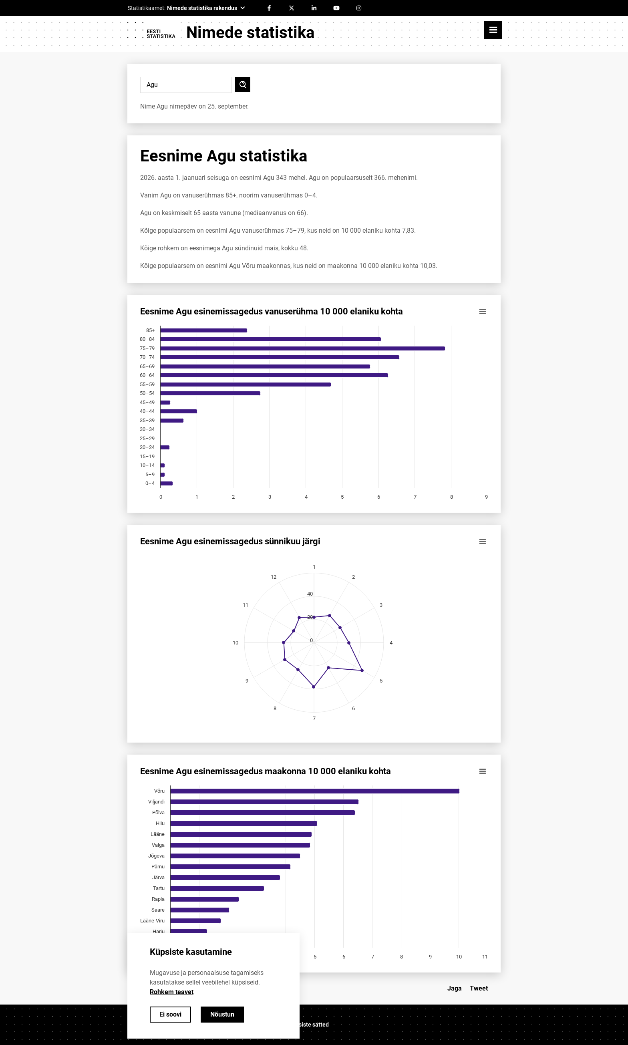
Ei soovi (170, 1014)
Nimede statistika (250, 32)
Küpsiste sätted (309, 1024)
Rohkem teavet (171, 992)
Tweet (479, 988)
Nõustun (222, 1014)
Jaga (454, 988)
